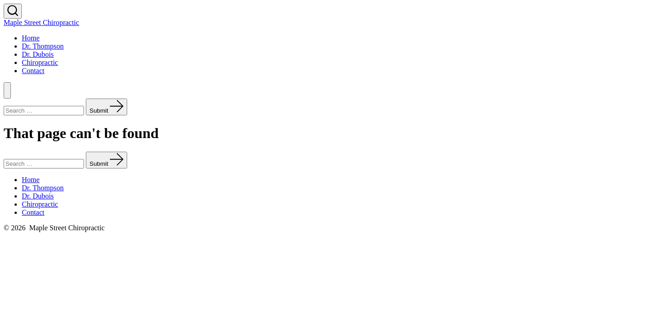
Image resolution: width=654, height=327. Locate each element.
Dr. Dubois (38, 54)
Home (31, 38)
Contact (33, 70)
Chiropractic (40, 62)
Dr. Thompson (43, 46)
